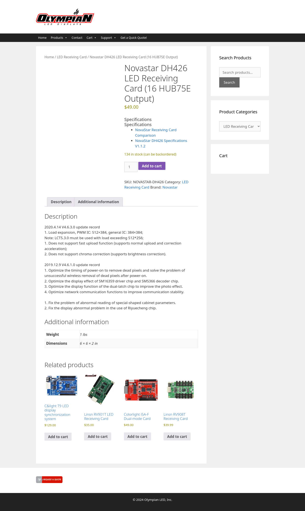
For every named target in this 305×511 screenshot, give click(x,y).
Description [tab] (61, 201)
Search (229, 82)
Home (42, 38)
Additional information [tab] (98, 201)
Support (108, 37)
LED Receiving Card (72, 57)
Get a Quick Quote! (134, 38)
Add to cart (152, 166)
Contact (77, 38)
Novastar (170, 187)
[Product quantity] (130, 167)
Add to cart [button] (58, 436)
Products (59, 37)
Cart (92, 37)
